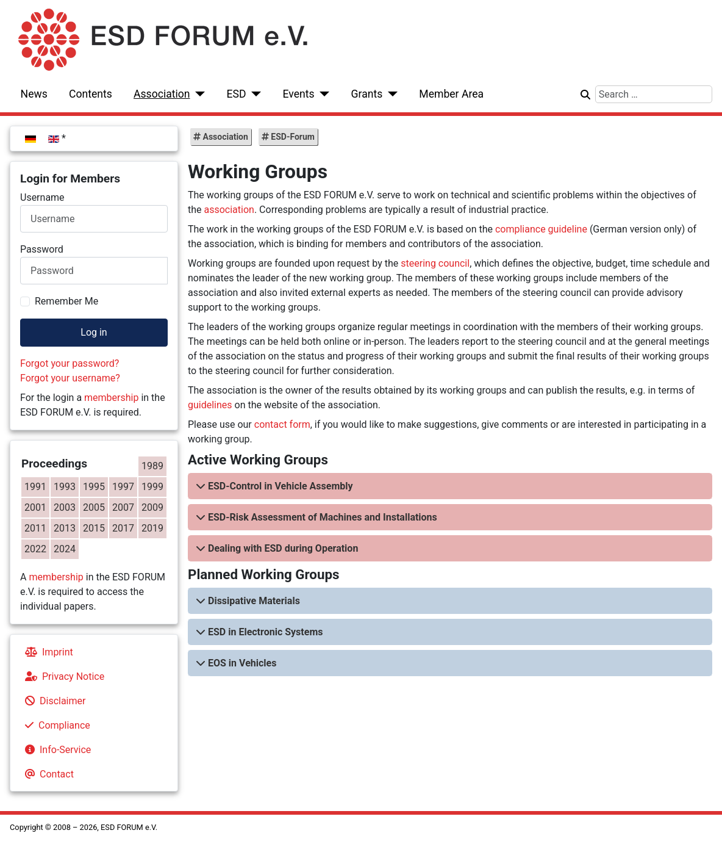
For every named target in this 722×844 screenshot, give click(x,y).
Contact (47, 774)
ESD (236, 94)
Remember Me (66, 301)
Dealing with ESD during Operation (283, 548)
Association (162, 94)
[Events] (322, 94)
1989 (152, 466)
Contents (90, 94)
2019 (152, 528)
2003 (65, 507)
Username (42, 197)
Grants (367, 94)
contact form (282, 424)
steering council (435, 263)
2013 (65, 528)
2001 (35, 507)
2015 (94, 528)
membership (111, 397)
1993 (65, 486)
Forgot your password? (69, 363)
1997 (123, 486)
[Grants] (390, 94)
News (34, 94)
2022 (35, 549)
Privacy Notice (62, 676)
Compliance (55, 725)
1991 (35, 486)
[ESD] (254, 94)
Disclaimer (52, 701)
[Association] (198, 94)
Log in (93, 332)
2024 (65, 549)
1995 (94, 486)
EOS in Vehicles (242, 663)
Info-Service (55, 750)
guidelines (210, 405)
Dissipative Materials (254, 601)
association (229, 209)
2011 (35, 528)
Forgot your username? (70, 378)
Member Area (451, 94)
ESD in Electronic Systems (265, 632)
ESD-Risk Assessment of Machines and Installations (322, 517)
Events (298, 94)
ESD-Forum (292, 137)
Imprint (46, 652)
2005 (94, 507)
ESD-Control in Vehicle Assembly (280, 486)
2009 (152, 507)
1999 (152, 486)
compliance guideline (541, 229)
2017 (123, 528)
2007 (123, 507)
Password (41, 249)
